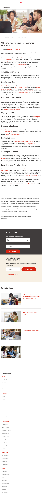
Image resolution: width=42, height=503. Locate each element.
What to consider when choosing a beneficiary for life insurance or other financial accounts (32, 296)
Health (3, 405)
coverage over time (10, 59)
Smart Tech (4, 461)
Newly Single (5, 442)
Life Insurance (5, 411)
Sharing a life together (7, 85)
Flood (3, 477)
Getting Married (5, 427)
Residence (4, 388)
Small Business (5, 416)
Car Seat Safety (5, 455)
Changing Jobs (5, 436)
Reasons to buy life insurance (31, 330)
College (3, 396)
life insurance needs (21, 64)
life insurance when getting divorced (23, 141)
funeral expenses (23, 92)
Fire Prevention (5, 474)
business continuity (19, 133)
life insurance (24, 57)
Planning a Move (5, 439)
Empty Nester (5, 448)
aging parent (26, 168)
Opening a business (6, 129)
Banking (4, 382)
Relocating (4, 445)
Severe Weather (5, 483)
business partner (7, 131)
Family (3, 385)
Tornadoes (4, 486)
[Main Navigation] (3, 2)
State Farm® (14, 49)
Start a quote (12, 251)
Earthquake (4, 471)
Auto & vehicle (5, 379)
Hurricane (4, 480)
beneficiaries (31, 143)
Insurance (4, 408)
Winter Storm (5, 492)
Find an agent (29, 269)
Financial (4, 402)
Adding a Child (5, 433)
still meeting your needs (7, 61)
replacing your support (32, 175)
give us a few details (28, 183)
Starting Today (5, 464)
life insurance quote (14, 183)
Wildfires (4, 489)
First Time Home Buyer (7, 430)
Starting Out (5, 424)
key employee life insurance (13, 134)
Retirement (4, 414)
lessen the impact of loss (33, 133)
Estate (3, 399)
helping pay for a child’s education (12, 109)
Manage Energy (5, 458)
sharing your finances (21, 87)
